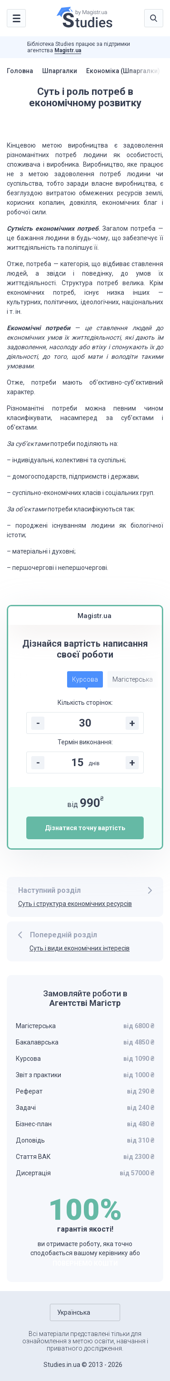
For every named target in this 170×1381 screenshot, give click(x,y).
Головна (20, 70)
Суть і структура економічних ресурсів (75, 903)
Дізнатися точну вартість (85, 828)
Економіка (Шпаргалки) (123, 70)
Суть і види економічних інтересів (79, 948)
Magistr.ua (67, 50)
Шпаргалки (59, 70)
